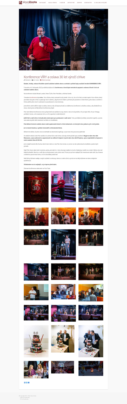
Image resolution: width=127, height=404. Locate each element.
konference (33, 97)
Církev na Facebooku (25, 397)
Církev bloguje (45, 80)
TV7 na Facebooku (24, 399)
